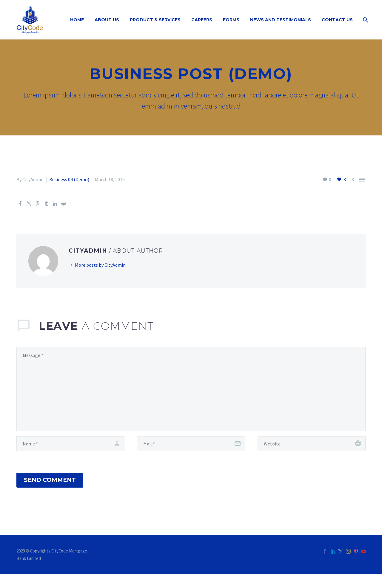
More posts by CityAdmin (100, 265)
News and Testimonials (280, 19)
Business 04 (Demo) (69, 179)
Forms (231, 19)
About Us (107, 19)
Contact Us (337, 19)
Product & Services (155, 19)
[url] (312, 443)
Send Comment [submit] (50, 480)
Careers (201, 19)
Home (77, 19)
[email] (191, 443)
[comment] (191, 389)
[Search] (365, 20)
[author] (70, 443)
